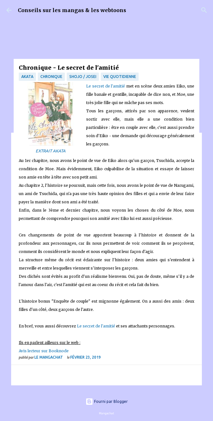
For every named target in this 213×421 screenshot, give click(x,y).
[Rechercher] (204, 10)
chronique (51, 76)
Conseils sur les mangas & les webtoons (72, 10)
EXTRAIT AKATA (50, 151)
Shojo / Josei (82, 76)
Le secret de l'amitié (105, 86)
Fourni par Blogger (107, 401)
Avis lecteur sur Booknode (44, 350)
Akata (27, 76)
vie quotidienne (119, 76)
